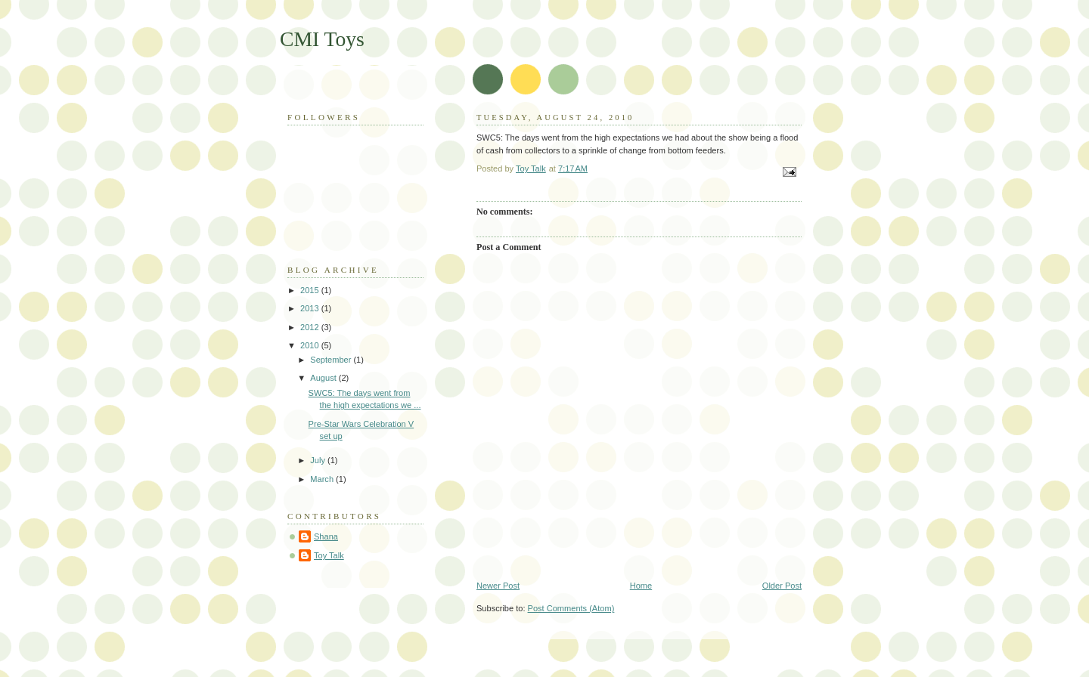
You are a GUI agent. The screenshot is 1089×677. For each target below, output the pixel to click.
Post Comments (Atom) (571, 608)
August (324, 377)
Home (641, 585)
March (323, 479)
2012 (310, 327)
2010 (310, 345)
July (318, 460)
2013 (310, 308)
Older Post (782, 585)
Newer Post (498, 585)
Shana (326, 536)
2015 (310, 290)
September (331, 359)
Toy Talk (329, 555)
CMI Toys (322, 39)
